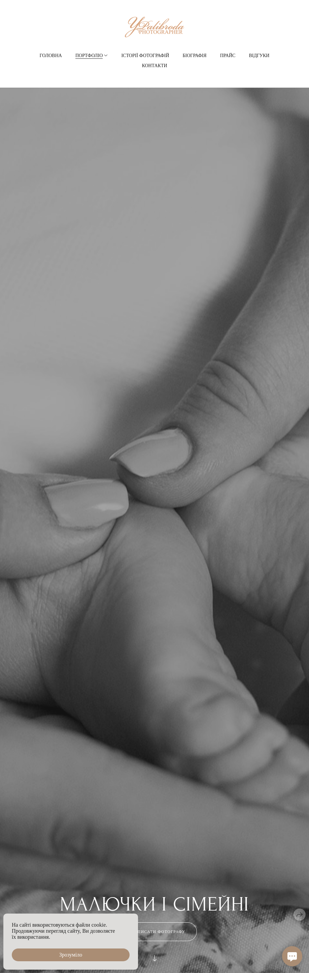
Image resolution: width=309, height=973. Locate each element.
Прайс (228, 55)
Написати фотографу (154, 931)
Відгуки (259, 55)
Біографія (195, 55)
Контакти (154, 65)
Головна (51, 55)
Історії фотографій (145, 55)
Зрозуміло (70, 955)
